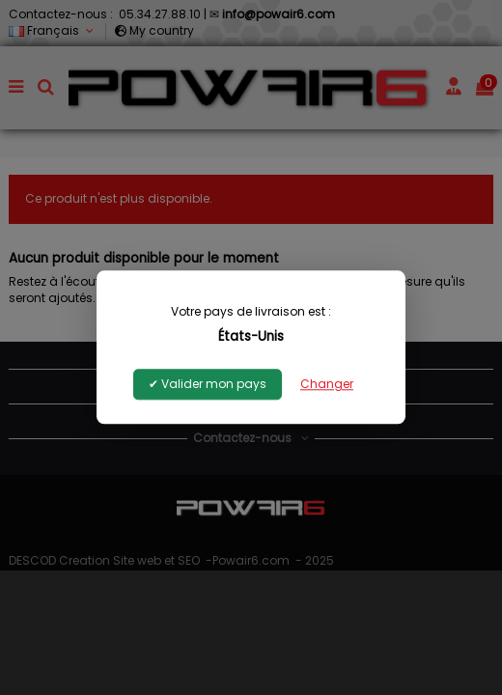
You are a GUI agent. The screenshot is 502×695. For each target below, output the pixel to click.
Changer (326, 384)
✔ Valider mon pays (207, 384)
